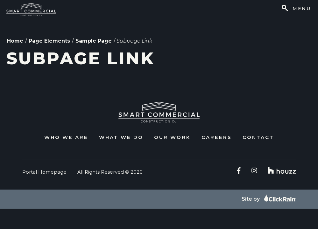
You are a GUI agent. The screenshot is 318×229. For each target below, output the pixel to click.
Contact (258, 137)
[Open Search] (284, 9)
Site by (269, 199)
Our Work (172, 137)
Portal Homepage (44, 172)
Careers (216, 137)
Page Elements (49, 41)
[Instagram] (254, 170)
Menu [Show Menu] (302, 8)
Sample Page (93, 41)
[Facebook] (239, 170)
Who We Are (66, 137)
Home (15, 41)
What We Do (121, 137)
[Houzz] (282, 170)
